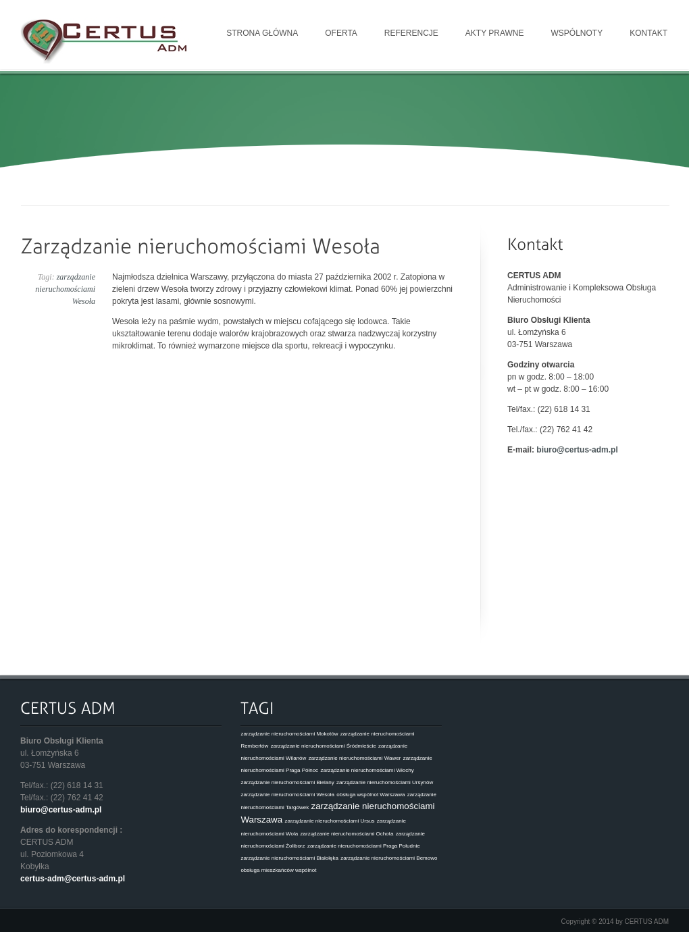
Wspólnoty (577, 33)
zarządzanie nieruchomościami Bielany (287, 782)
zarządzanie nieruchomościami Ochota (347, 834)
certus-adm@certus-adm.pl (72, 878)
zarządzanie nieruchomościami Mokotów (289, 734)
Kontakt (648, 33)
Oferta (341, 33)
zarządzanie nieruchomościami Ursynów (384, 782)
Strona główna (262, 33)
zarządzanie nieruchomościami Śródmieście (323, 746)
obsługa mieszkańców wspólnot (278, 870)
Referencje (411, 33)
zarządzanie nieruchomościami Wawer (355, 758)
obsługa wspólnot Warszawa (370, 795)
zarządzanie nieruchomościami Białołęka (289, 858)
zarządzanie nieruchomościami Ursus (329, 821)
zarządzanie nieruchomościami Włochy (366, 770)
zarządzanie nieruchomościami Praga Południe (363, 846)
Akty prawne (494, 33)
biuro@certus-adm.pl (576, 450)
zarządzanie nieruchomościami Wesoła (65, 289)
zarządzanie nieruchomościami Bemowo (388, 858)
